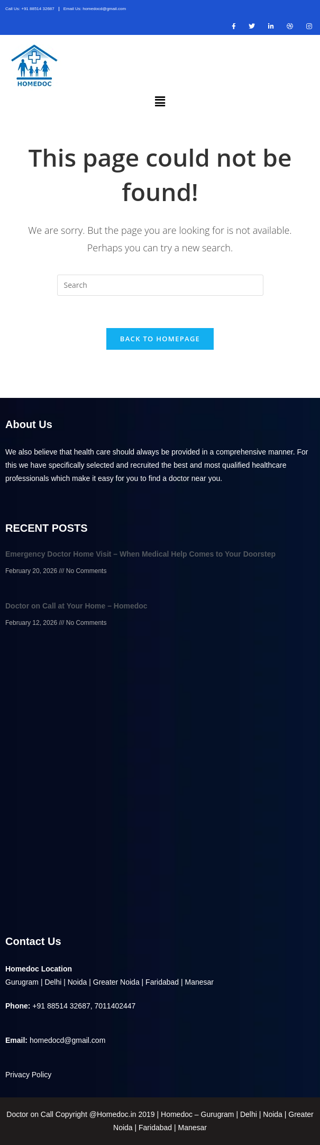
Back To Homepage (160, 338)
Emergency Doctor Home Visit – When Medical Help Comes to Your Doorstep (140, 554)
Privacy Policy (28, 1074)
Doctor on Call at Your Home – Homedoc (76, 606)
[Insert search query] (160, 285)
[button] (160, 101)
